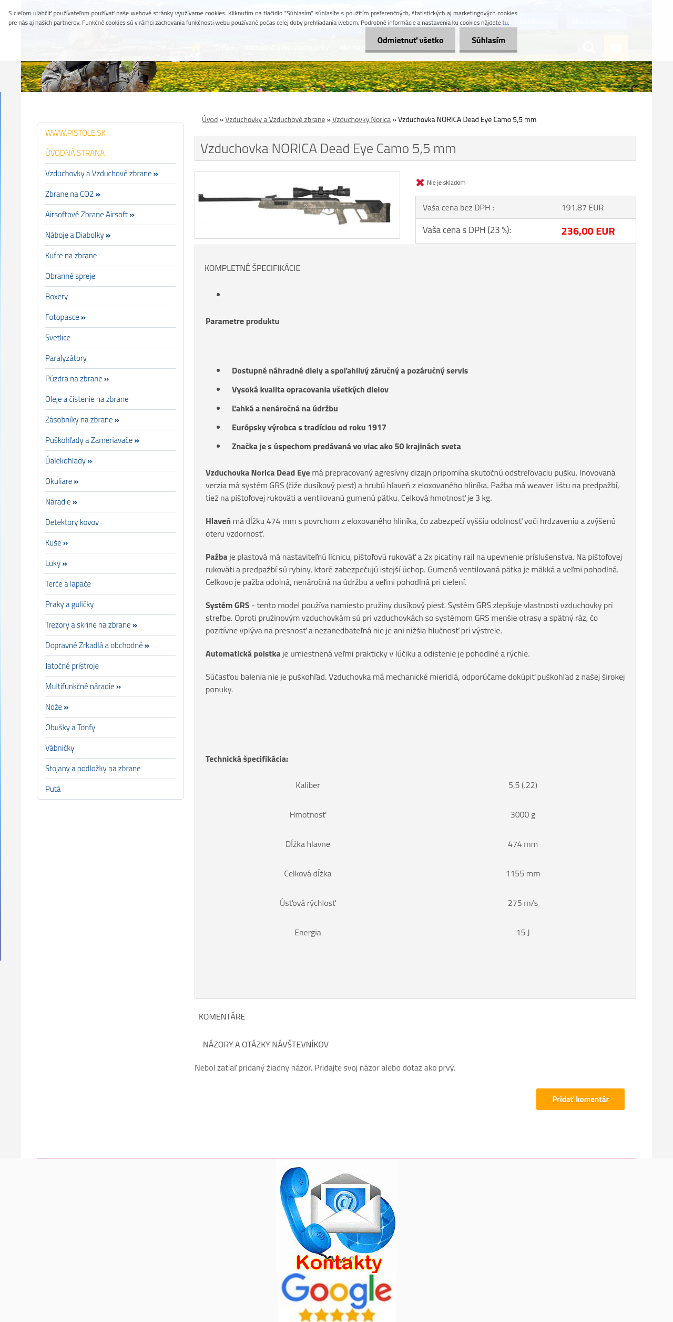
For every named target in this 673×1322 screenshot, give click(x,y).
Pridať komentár (580, 1099)
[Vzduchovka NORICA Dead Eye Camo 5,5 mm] (297, 176)
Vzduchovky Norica (361, 119)
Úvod (210, 119)
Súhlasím (487, 40)
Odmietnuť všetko (407, 40)
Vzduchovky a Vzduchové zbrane (275, 119)
